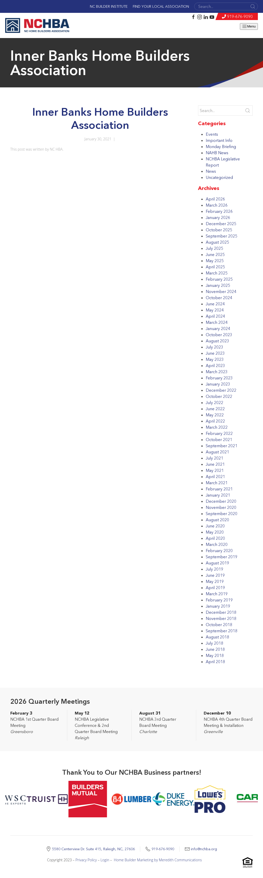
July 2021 (214, 458)
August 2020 (217, 519)
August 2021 (217, 451)
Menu (249, 26)
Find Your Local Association (161, 6)
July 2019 (214, 569)
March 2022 (217, 427)
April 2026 (215, 199)
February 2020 (219, 550)
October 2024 (219, 297)
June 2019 (215, 575)
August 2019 (217, 562)
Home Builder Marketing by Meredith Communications (158, 859)
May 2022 (215, 414)
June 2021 (215, 464)
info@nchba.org (204, 849)
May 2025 (215, 260)
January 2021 (218, 495)
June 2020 (215, 525)
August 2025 (217, 242)
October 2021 (219, 439)
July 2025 (214, 248)
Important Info (219, 140)
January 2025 (218, 285)
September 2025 (221, 236)
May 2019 (215, 581)
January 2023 (218, 384)
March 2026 (217, 205)
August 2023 (217, 340)
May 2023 (215, 359)
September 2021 (221, 445)
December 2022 (221, 390)
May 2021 (215, 470)
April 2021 (215, 476)
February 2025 (219, 279)
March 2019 (217, 593)
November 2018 (221, 618)
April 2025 (215, 266)
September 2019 (221, 556)
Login (104, 859)
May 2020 (215, 532)
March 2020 (217, 544)
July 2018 (214, 643)
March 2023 (217, 371)
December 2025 (221, 223)
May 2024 (215, 310)
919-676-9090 (240, 16)
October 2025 (219, 229)
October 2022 (219, 396)
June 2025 (215, 254)
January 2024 (218, 328)
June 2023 (215, 353)
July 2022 (214, 402)
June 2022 (215, 408)
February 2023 (219, 377)
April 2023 (215, 365)
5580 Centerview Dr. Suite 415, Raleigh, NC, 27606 (93, 849)
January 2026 (218, 217)
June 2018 (215, 649)
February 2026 (219, 211)
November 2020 (221, 507)
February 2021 (219, 488)
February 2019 (219, 599)
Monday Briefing (221, 146)
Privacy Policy (86, 859)
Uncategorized (219, 177)
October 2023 (219, 334)
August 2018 (217, 636)
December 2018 (221, 612)
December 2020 (221, 501)
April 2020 (215, 538)
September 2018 (221, 630)
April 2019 (215, 587)
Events (212, 134)
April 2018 (215, 661)
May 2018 (215, 655)
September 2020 (221, 513)
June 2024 (215, 303)
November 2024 (221, 291)
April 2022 (215, 421)
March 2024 (217, 322)
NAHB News (217, 152)
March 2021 (217, 482)
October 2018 (219, 624)
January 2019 (218, 606)
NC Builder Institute (109, 6)
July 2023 (214, 347)
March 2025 (217, 273)
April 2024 (215, 316)
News (211, 171)
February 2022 (219, 433)
